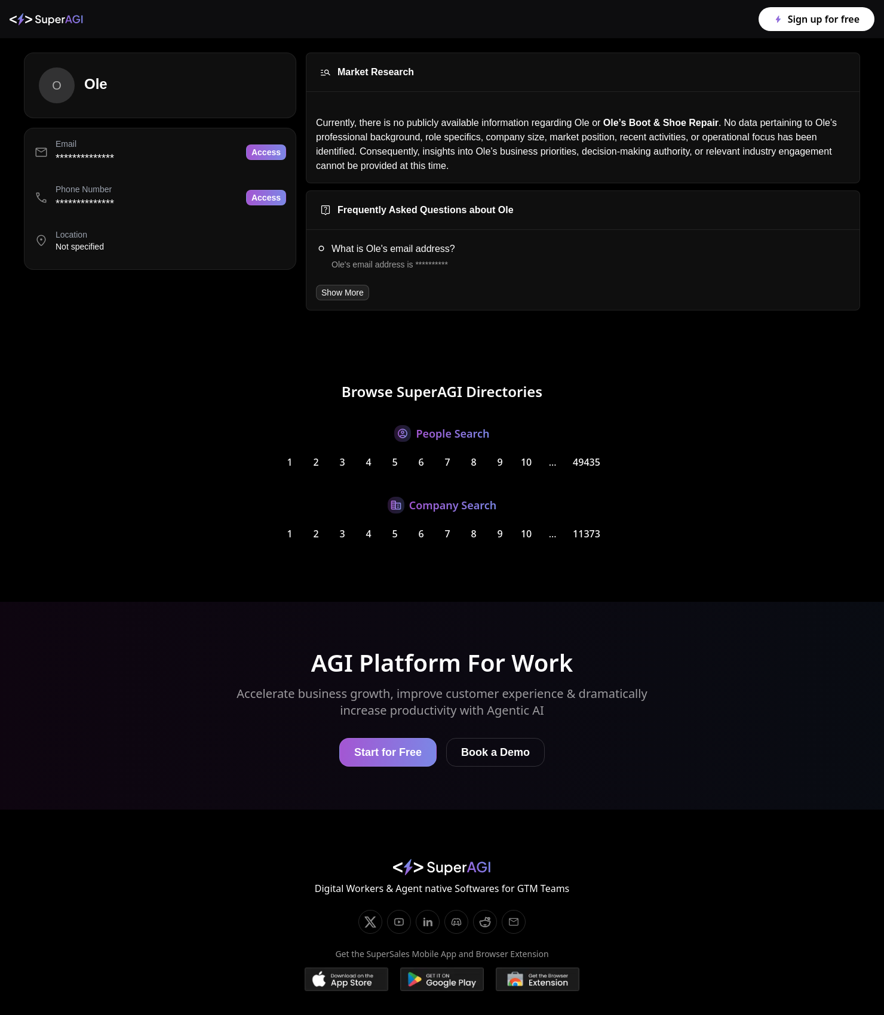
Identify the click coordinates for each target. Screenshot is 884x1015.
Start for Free (388, 752)
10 (526, 462)
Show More (342, 292)
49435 (586, 462)
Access (266, 152)
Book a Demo (495, 752)
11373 (586, 533)
